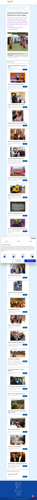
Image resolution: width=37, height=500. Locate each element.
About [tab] (30, 241)
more (25, 69)
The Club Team (18, 484)
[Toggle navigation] (35, 2)
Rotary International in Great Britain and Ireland (21, 498)
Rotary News (19, 495)
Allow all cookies (30, 260)
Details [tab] (18, 241)
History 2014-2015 (24, 7)
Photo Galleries (18, 483)
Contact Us (18, 486)
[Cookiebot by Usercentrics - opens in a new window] (31, 238)
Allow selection (18, 260)
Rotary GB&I (18, 493)
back (25, 476)
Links (18, 485)
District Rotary (18, 494)
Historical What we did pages (14, 7)
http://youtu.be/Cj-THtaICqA (12, 57)
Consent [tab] (6, 241)
